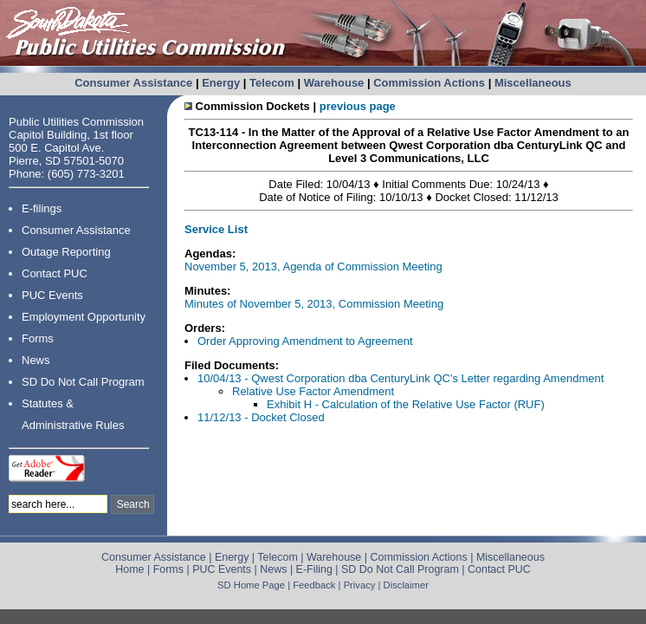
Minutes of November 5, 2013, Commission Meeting (313, 303)
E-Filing (314, 569)
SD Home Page (251, 585)
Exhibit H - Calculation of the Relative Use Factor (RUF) (406, 404)
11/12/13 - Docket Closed (261, 417)
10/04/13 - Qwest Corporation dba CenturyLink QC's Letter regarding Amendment (400, 378)
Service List (216, 229)
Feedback (314, 585)
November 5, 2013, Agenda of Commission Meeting (313, 266)
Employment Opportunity (83, 316)
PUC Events (52, 295)
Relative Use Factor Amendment (313, 391)
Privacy (360, 585)
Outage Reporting (66, 251)
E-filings (41, 208)
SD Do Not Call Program (83, 381)
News (36, 360)
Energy (221, 82)
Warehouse (334, 82)
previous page (358, 106)
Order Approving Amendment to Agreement (305, 341)
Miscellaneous (533, 82)
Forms (38, 338)
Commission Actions (429, 82)
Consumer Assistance (133, 82)
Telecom (271, 82)
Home (129, 569)
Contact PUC (54, 273)
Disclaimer (406, 585)
